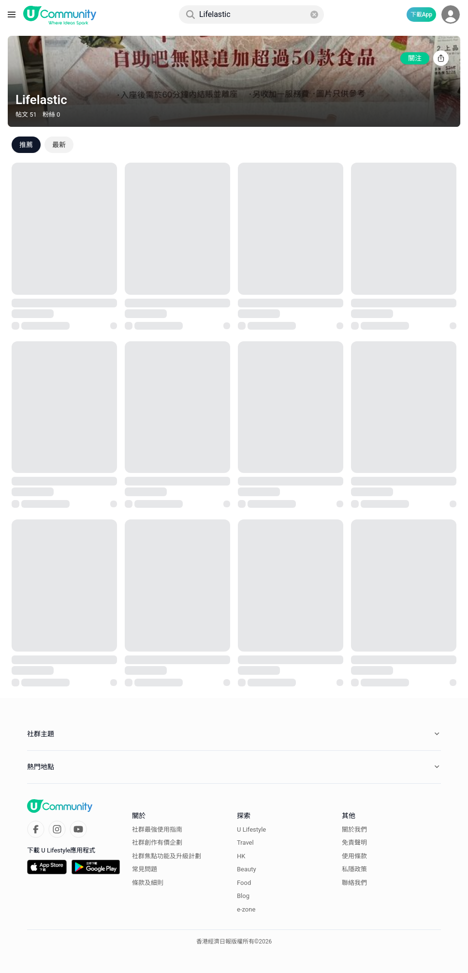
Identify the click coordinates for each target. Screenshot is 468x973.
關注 (415, 58)
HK (241, 856)
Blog (243, 895)
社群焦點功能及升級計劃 (166, 856)
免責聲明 (354, 842)
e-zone (246, 909)
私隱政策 (354, 869)
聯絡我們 (354, 882)
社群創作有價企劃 (157, 842)
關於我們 (354, 829)
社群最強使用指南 (157, 829)
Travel (245, 842)
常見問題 (144, 869)
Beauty (246, 869)
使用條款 (354, 856)
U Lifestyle (251, 829)
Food (244, 882)
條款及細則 (147, 882)
